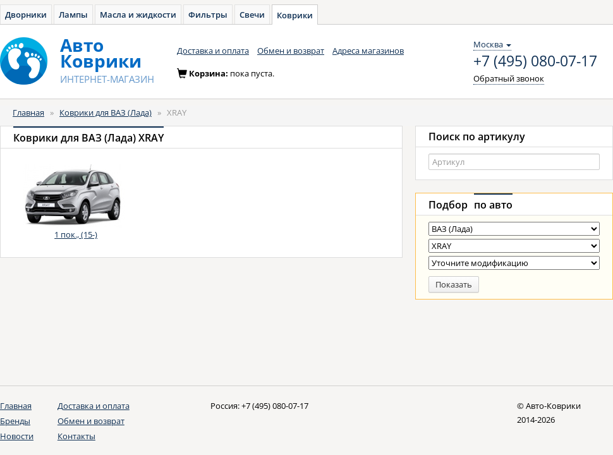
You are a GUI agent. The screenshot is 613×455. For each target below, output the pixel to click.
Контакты (76, 436)
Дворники (26, 14)
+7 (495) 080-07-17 (535, 61)
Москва (492, 44)
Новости (16, 436)
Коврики (295, 15)
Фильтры (208, 14)
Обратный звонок (508, 78)
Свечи (252, 14)
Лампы (73, 14)
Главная (28, 112)
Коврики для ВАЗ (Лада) (105, 112)
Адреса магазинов (368, 50)
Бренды (15, 421)
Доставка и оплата (213, 50)
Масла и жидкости (138, 14)
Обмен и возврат (290, 50)
